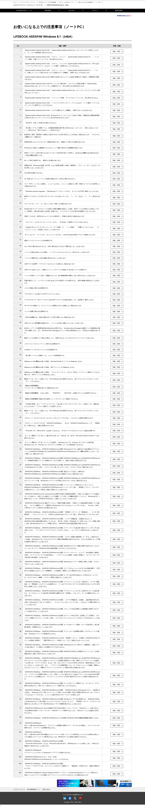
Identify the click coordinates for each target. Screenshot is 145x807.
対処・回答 (116, 51)
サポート (95, 10)
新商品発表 (119, 10)
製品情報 (48, 10)
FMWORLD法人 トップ (24, 10)
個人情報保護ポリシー (33, 789)
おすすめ (71, 10)
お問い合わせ (46, 789)
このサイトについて (19, 789)
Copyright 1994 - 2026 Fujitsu (72, 802)
